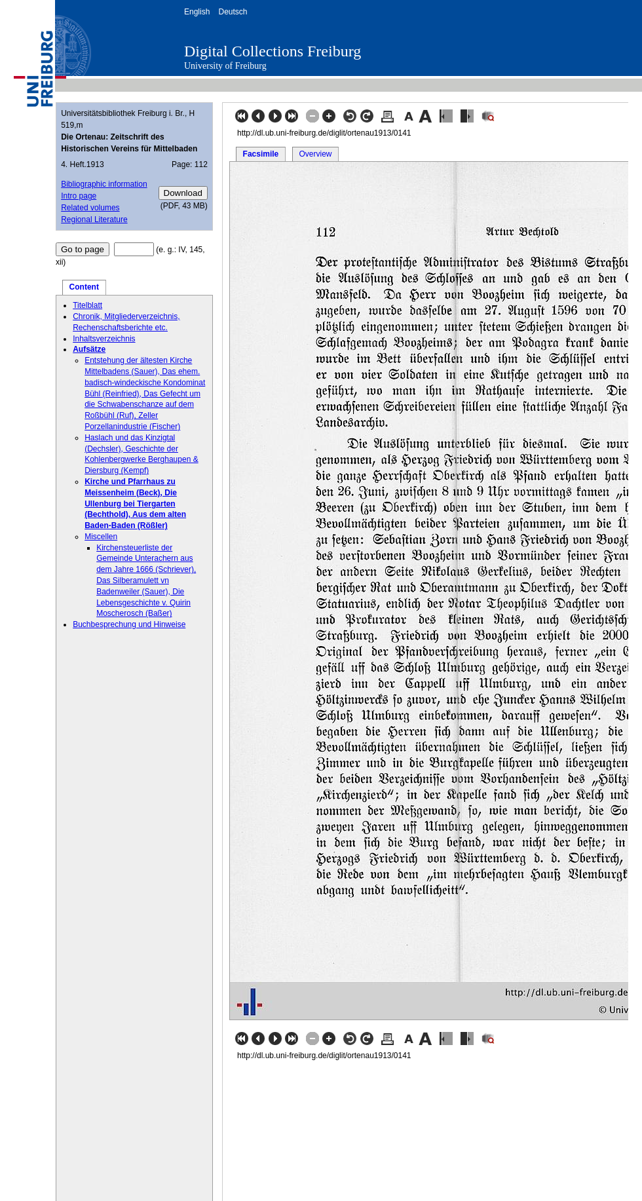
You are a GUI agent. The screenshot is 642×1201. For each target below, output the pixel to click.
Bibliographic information (104, 184)
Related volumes (90, 207)
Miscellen (101, 536)
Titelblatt (87, 305)
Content (84, 287)
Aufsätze (89, 349)
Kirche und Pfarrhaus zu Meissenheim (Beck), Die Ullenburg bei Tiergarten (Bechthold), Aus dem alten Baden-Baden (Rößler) (135, 503)
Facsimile (261, 154)
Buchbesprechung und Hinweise (129, 624)
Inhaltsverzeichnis (104, 338)
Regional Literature (94, 219)
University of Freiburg (225, 66)
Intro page (78, 195)
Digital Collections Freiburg (272, 51)
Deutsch (232, 11)
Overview (315, 154)
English (197, 11)
